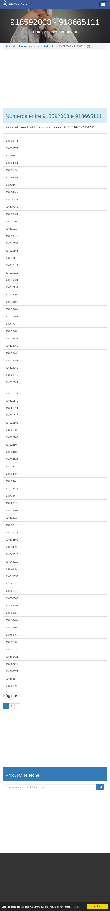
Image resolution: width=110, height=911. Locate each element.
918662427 (12, 664)
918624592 (12, 473)
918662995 (12, 686)
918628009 (12, 510)
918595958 (12, 177)
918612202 (12, 294)
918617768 (12, 316)
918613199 (12, 301)
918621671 (12, 393)
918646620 (12, 561)
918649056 (12, 569)
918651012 (12, 583)
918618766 (12, 353)
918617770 (12, 323)
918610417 (12, 265)
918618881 (12, 360)
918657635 (12, 642)
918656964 (12, 627)
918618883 (12, 367)
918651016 (12, 590)
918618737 (12, 338)
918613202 (12, 309)
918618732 (12, 331)
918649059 (12, 576)
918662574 (12, 678)
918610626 (12, 272)
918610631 (12, 280)
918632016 (12, 525)
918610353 (12, 243)
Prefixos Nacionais (29, 46)
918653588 (12, 598)
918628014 (12, 517)
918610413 (12, 258)
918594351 (12, 162)
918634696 (12, 547)
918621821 (12, 408)
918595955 (12, 170)
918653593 (12, 605)
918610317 (12, 236)
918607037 (12, 199)
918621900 (12, 430)
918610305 (12, 221)
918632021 (12, 532)
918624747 (12, 488)
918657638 (12, 649)
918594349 (12, 155)
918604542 (12, 184)
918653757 (12, 612)
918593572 (12, 148)
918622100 (12, 437)
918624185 (12, 452)
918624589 (12, 466)
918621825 (12, 415)
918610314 (12, 228)
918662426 (12, 656)
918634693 (12, 539)
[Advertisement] (33, 78)
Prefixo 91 (49, 46)
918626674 (12, 495)
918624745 (12, 481)
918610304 (12, 214)
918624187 (12, 459)
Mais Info (76, 906)
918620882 (12, 382)
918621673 (12, 400)
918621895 (12, 422)
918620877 (12, 375)
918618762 (12, 345)
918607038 (12, 206)
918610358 (12, 250)
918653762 (12, 620)
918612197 (12, 287)
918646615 (12, 554)
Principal (10, 46)
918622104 (12, 444)
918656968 (12, 634)
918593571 (12, 141)
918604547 (12, 192)
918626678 (12, 503)
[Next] (17, 706)
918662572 (12, 671)
